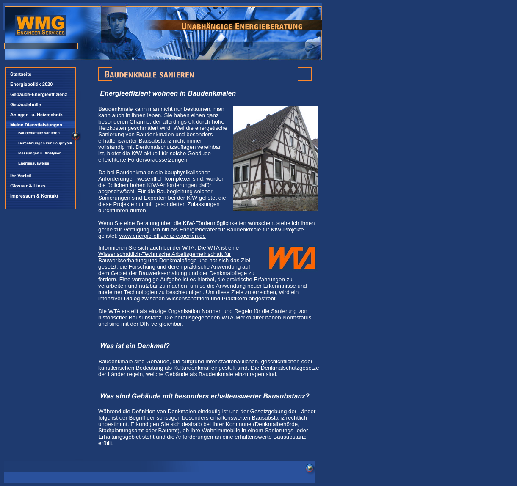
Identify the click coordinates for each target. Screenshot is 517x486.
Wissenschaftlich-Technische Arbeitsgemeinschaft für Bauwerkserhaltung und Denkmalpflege (164, 257)
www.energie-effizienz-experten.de (162, 236)
